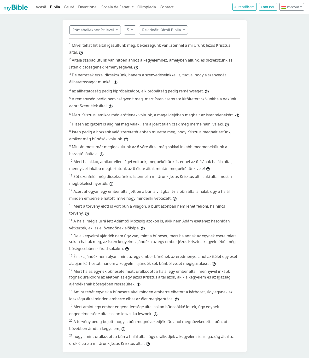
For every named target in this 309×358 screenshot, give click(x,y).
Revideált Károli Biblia (162, 30)
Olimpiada (146, 7)
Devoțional (88, 7)
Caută (69, 7)
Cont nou (268, 7)
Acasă (41, 7)
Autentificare (244, 7)
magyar (290, 7)
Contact (167, 7)
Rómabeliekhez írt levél (93, 30)
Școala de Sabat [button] (116, 7)
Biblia (55, 7)
